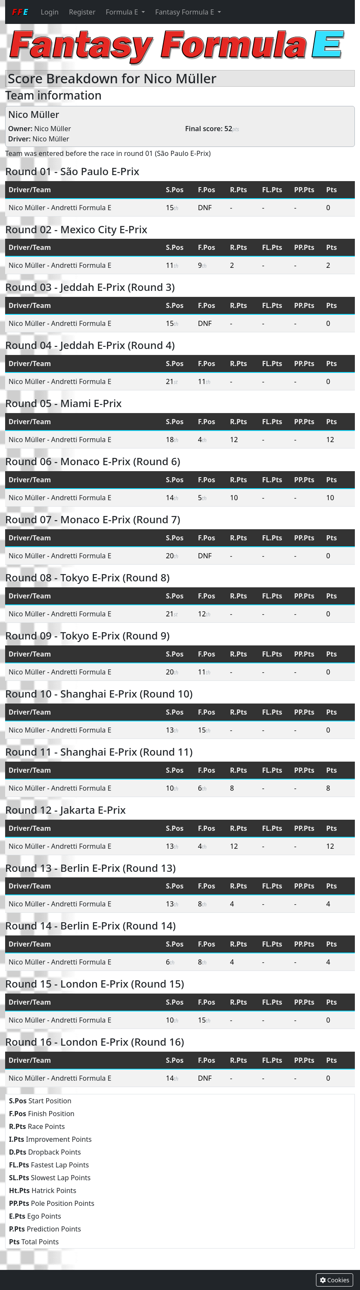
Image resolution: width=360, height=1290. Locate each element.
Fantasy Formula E (185, 12)
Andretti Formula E (81, 207)
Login (50, 12)
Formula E (123, 12)
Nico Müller (52, 128)
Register (82, 12)
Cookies (334, 1280)
